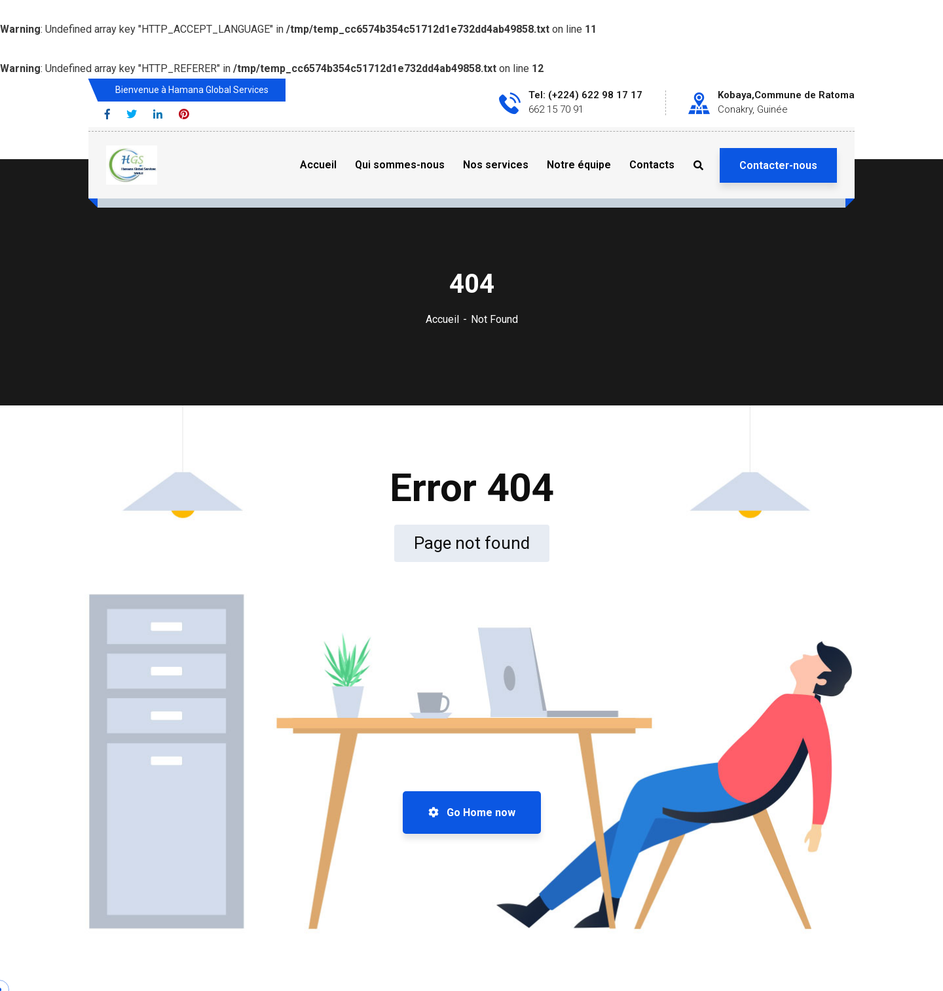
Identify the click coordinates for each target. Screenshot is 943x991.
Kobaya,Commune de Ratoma (786, 95)
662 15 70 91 (555, 109)
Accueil (442, 319)
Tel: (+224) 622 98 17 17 (585, 95)
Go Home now (471, 812)
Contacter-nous (778, 165)
